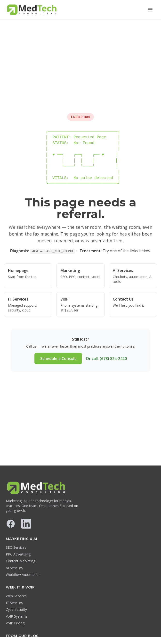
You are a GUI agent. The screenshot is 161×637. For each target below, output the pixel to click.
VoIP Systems (16, 616)
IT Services (14, 602)
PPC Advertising (18, 554)
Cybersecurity (16, 609)
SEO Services (16, 547)
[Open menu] (150, 10)
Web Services (16, 596)
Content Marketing (20, 561)
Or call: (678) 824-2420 (106, 358)
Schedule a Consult (58, 358)
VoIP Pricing (15, 623)
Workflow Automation (23, 574)
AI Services (14, 567)
